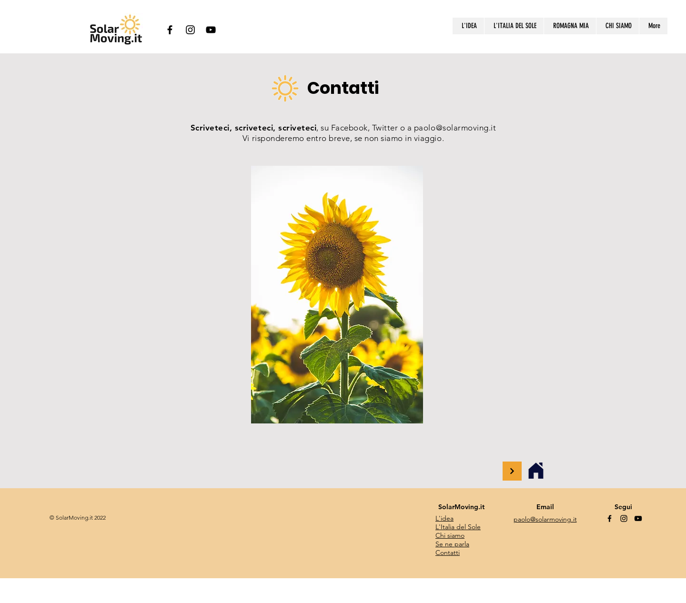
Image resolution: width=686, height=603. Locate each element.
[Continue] (512, 471)
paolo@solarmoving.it (455, 127)
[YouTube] (211, 30)
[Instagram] (190, 30)
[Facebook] (170, 30)
